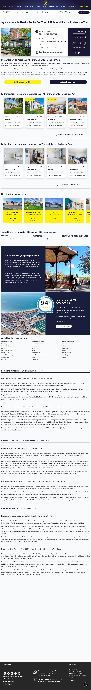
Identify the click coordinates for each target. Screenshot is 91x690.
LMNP (44, 6)
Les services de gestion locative (77, 676)
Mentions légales (7, 684)
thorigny (64, 357)
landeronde (65, 348)
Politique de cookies (8, 679)
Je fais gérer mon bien (68, 82)
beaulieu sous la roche (68, 341)
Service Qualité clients (9, 681)
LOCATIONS (19, 6)
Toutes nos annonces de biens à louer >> (73, 184)
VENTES (11, 6)
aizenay (7, 119)
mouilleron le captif (6, 350)
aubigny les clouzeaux (7, 341)
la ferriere (64, 346)
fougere (3, 348)
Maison (7, 117)
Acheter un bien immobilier (76, 671)
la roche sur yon (31, 119)
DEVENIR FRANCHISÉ (83, 6)
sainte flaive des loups (7, 355)
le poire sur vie (36, 352)
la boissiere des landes (38, 344)
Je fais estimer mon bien (22, 82)
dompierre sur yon (37, 346)
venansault (35, 359)
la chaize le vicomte (76, 119)
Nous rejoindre (78, 43)
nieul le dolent (5, 352)
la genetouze (35, 348)
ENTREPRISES (72, 6)
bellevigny (51, 169)
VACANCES (63, 6)
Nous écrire (78, 37)
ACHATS (4, 6)
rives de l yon (65, 355)
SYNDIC (38, 6)
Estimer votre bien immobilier (77, 673)
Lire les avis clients (63, 326)
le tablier (34, 357)
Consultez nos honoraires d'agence (51, 52)
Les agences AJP (73, 669)
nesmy (33, 350)
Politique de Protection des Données (13, 676)
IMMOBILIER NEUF (53, 6)
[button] (5, 106)
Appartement (52, 117)
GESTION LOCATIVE (29, 6)
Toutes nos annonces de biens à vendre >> (73, 134)
